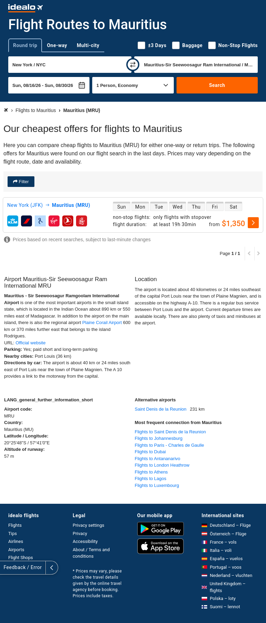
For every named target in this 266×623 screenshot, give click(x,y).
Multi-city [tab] (88, 45)
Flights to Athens (151, 472)
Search (217, 85)
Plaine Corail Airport (102, 322)
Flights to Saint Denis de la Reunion (170, 431)
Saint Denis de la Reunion (161, 409)
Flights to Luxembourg (157, 485)
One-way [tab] (57, 45)
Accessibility (85, 541)
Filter (23, 181)
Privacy (80, 533)
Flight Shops (20, 557)
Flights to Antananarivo (157, 458)
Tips (12, 533)
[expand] (6, 568)
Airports (16, 549)
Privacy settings (88, 525)
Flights (15, 525)
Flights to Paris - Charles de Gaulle (169, 445)
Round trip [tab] (25, 45)
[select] (253, 222)
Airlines (15, 541)
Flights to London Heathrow (162, 465)
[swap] (132, 64)
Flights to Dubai (150, 451)
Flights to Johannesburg (159, 438)
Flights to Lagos (151, 478)
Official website (30, 342)
